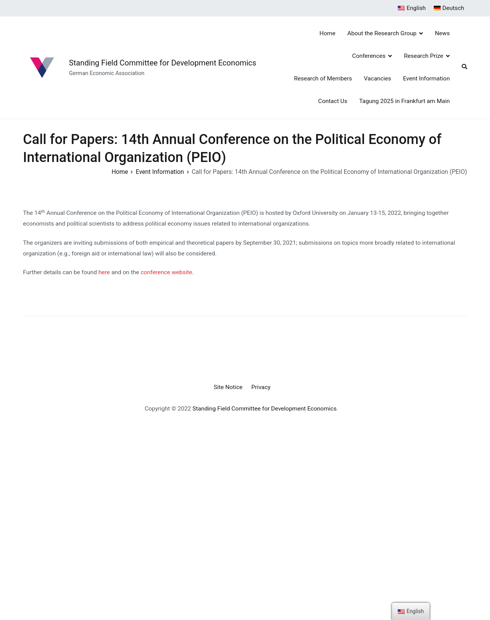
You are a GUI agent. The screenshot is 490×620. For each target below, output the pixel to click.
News (442, 33)
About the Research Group (381, 33)
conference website (166, 272)
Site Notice (228, 387)
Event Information (426, 78)
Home (328, 33)
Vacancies (377, 78)
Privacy (261, 387)
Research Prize (423, 55)
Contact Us (332, 101)
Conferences (368, 55)
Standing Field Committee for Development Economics (162, 62)
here (104, 272)
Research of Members (323, 78)
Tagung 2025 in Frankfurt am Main (404, 101)
